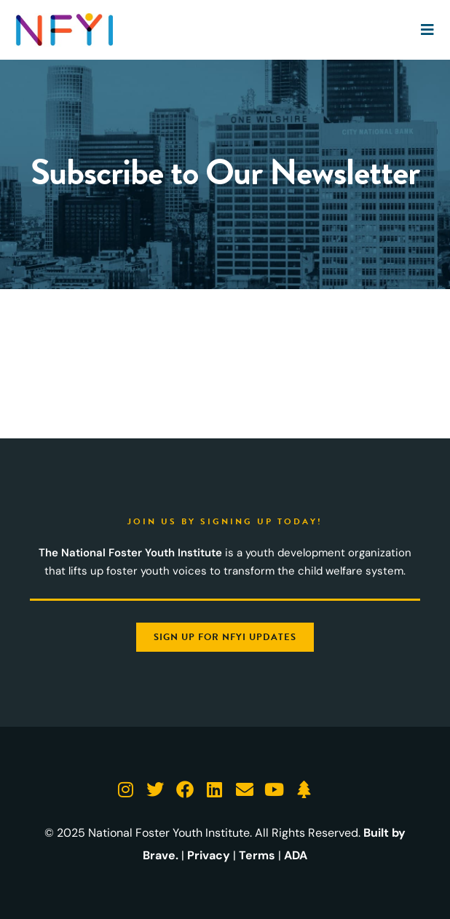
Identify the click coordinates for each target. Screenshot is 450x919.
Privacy (208, 855)
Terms (257, 855)
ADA (295, 855)
